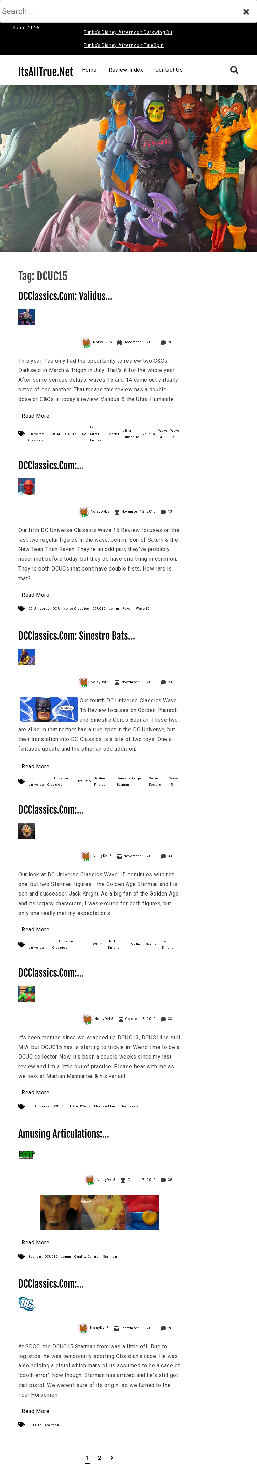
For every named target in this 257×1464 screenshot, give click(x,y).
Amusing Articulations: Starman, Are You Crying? (65, 1140)
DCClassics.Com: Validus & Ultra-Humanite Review (65, 302)
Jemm (114, 608)
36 (170, 1180)
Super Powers (155, 781)
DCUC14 (53, 434)
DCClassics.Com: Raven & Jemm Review (59, 471)
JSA (83, 434)
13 (170, 511)
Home (89, 70)
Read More (36, 416)
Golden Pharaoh (101, 781)
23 (170, 682)
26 (170, 342)
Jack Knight (113, 944)
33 (170, 856)
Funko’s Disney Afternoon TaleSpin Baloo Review (124, 46)
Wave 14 (162, 434)
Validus (148, 434)
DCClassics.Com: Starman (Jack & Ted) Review (71, 816)
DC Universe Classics (36, 433)
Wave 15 (174, 434)
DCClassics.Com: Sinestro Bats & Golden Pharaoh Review (76, 642)
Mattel (114, 434)
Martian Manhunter (110, 1106)
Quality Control (87, 1256)
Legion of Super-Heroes (97, 433)
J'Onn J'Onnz (80, 1106)
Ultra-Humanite (130, 434)
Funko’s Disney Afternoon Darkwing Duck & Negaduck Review (130, 33)
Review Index (126, 70)
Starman (152, 944)
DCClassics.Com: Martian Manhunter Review (68, 979)
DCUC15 (70, 434)
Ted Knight (167, 944)
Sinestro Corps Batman (129, 781)
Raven (127, 608)
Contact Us (169, 70)
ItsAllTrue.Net (45, 72)
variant (136, 1106)
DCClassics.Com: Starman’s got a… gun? (60, 1290)
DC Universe (38, 608)
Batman (34, 1256)
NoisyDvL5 (102, 342)
